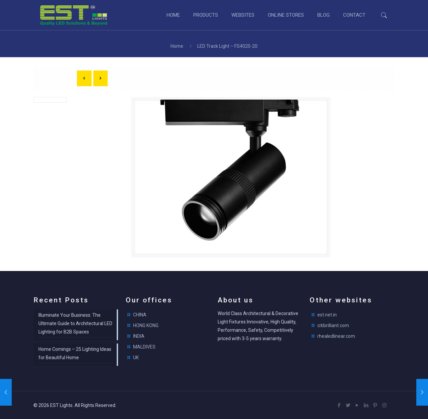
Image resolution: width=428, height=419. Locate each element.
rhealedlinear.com (336, 336)
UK (136, 357)
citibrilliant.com (333, 325)
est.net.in (327, 314)
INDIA (138, 336)
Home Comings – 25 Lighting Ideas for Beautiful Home (74, 353)
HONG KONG (145, 325)
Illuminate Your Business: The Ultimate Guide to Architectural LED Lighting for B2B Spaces (75, 323)
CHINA (139, 314)
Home (177, 46)
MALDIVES (144, 347)
